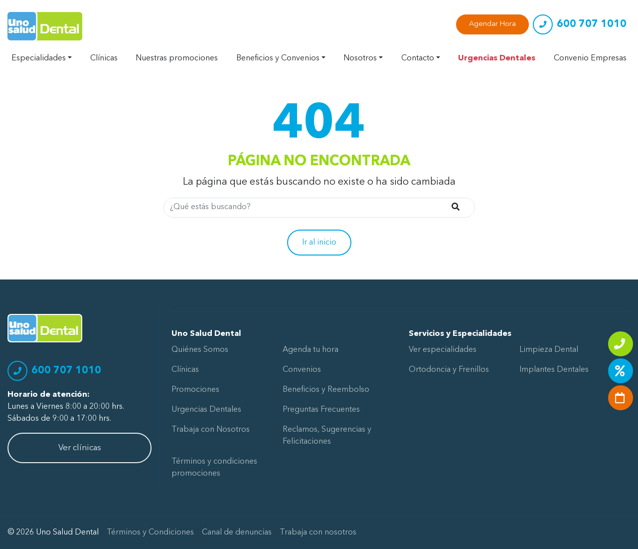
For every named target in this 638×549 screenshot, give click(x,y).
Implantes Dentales (554, 370)
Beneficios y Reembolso (326, 390)
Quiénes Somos (199, 350)
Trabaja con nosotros (318, 533)
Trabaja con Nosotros (210, 430)
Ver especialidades (443, 350)
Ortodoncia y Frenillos (449, 370)
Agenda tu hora (310, 350)
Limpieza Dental (548, 350)
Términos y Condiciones (150, 533)
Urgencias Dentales (496, 58)
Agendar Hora (492, 24)
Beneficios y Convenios (277, 58)
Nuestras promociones (177, 58)
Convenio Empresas (590, 58)
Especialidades (38, 58)
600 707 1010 (592, 24)
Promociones (195, 390)
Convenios (302, 370)
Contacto (417, 58)
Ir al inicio (319, 243)
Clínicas (104, 58)
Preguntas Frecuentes (321, 410)
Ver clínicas (79, 448)
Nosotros (360, 58)
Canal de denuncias (237, 533)
